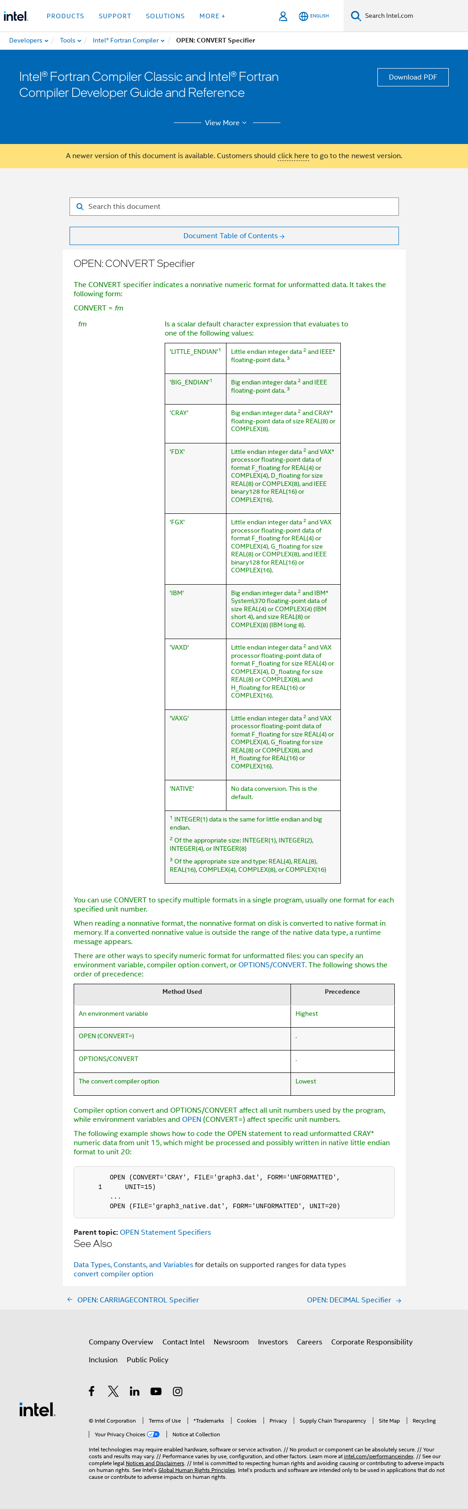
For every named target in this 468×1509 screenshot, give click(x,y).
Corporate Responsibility (372, 1342)
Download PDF (413, 77)
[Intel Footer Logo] (37, 1408)
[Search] (356, 15)
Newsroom (231, 1342)
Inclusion (103, 1360)
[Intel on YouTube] (157, 1393)
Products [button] (65, 16)
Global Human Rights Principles (196, 1469)
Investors (273, 1342)
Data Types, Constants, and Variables (134, 1264)
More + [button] (212, 16)
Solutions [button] (165, 16)
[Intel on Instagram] (178, 1393)
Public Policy (147, 1360)
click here (293, 155)
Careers (309, 1342)
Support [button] (115, 16)
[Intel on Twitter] (114, 1393)
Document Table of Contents (230, 235)
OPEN (191, 1119)
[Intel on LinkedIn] (135, 1393)
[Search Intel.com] (414, 16)
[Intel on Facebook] (92, 1393)
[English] (313, 16)
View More (227, 123)
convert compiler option (113, 1274)
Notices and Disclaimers (155, 1463)
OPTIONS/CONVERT (271, 965)
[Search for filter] (234, 206)
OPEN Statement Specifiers (165, 1232)
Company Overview (121, 1342)
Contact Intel (183, 1342)
